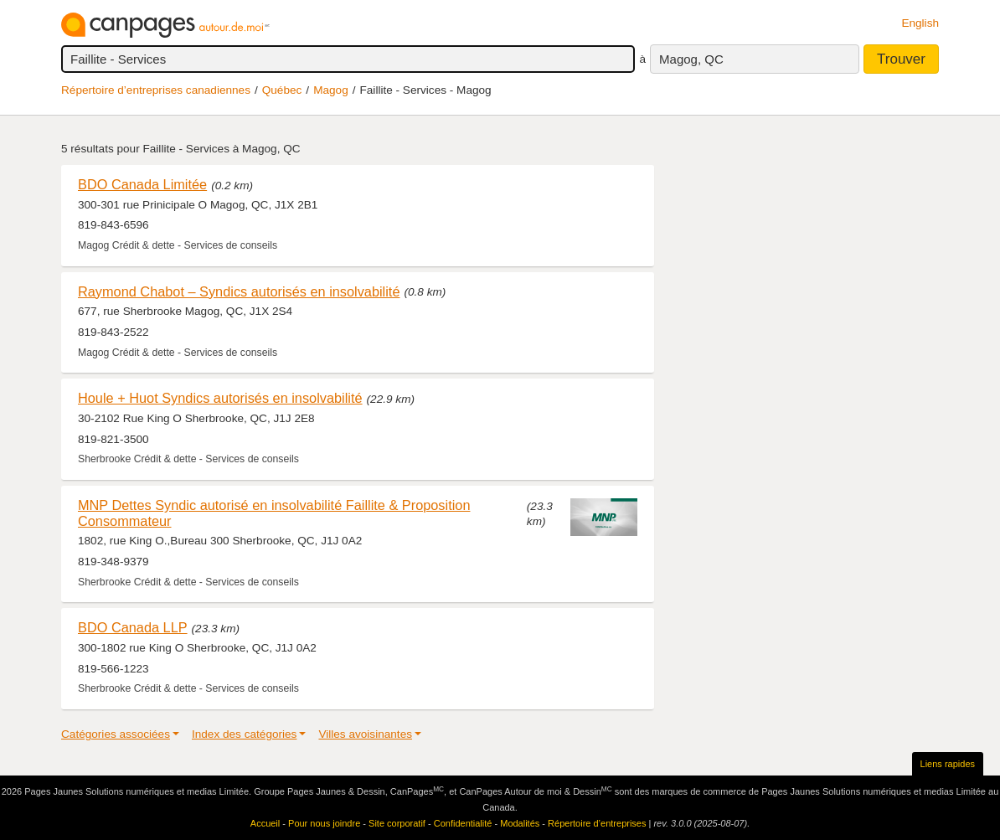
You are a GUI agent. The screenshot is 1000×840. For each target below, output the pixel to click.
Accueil (265, 823)
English (920, 23)
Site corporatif (397, 823)
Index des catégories (244, 734)
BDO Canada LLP (133, 627)
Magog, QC (691, 59)
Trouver (901, 59)
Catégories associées (115, 734)
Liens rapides (947, 764)
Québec (282, 90)
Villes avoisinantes (365, 734)
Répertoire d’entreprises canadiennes (155, 90)
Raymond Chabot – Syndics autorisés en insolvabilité (238, 291)
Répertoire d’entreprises (597, 823)
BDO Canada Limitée (142, 184)
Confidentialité (463, 823)
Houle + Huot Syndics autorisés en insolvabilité (220, 397)
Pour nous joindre (324, 823)
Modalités (519, 823)
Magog (330, 90)
